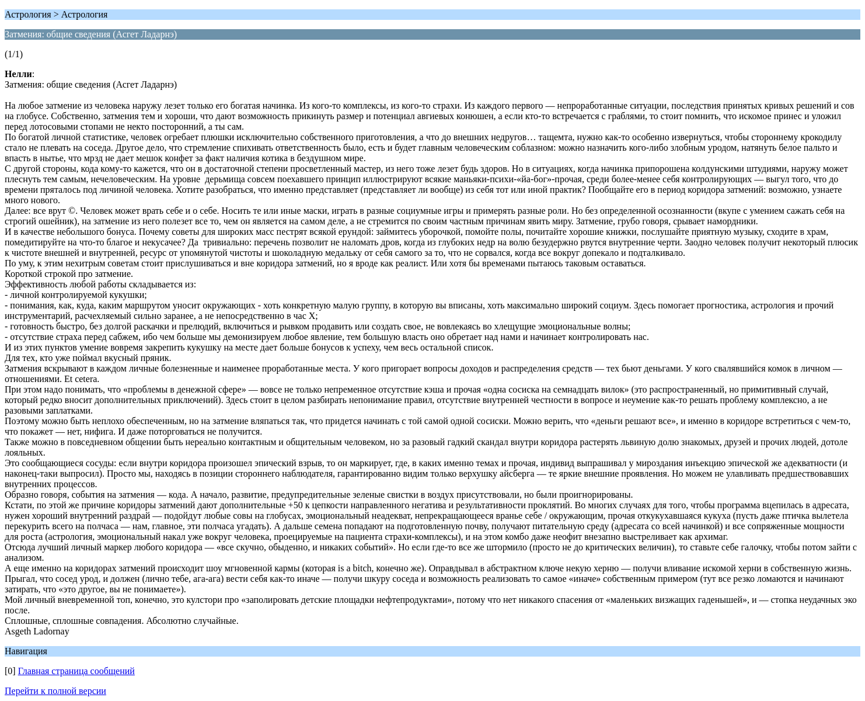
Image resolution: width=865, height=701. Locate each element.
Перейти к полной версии (55, 691)
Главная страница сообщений (76, 671)
